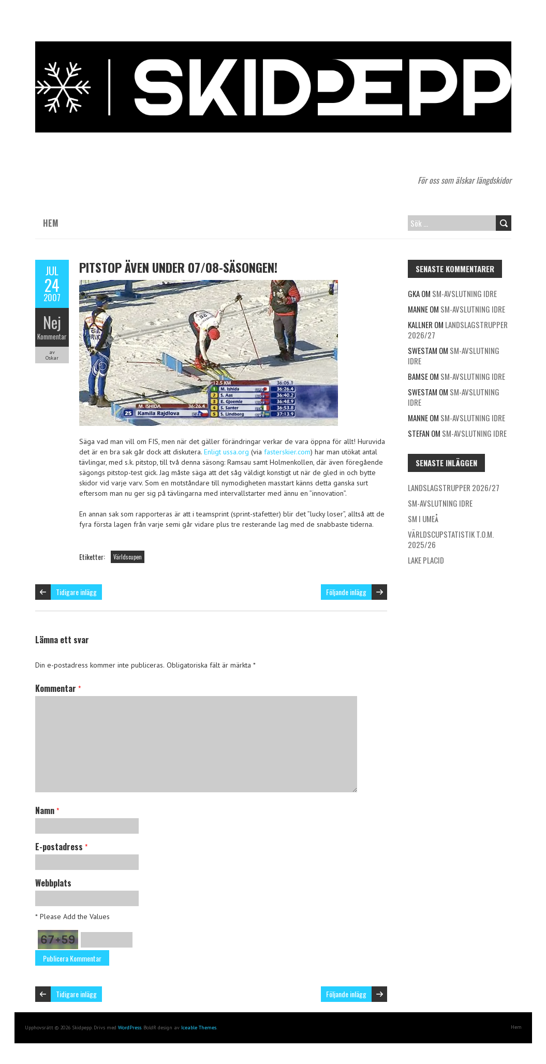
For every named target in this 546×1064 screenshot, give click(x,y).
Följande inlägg (346, 591)
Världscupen (127, 557)
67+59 (58, 940)
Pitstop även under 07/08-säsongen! (178, 267)
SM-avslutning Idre (464, 293)
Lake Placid (426, 560)
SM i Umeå (423, 518)
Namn (47, 810)
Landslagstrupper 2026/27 (458, 330)
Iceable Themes (198, 1027)
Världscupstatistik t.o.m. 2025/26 (451, 539)
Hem (50, 223)
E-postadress (61, 846)
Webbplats (53, 883)
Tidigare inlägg (76, 591)
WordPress (129, 1027)
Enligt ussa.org (226, 451)
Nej (52, 322)
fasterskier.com (287, 451)
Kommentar (52, 336)
